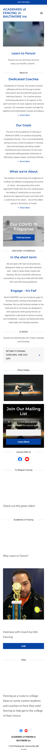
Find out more (24, 237)
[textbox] (23, 432)
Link (23, 646)
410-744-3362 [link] (23, 2)
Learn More (23, 441)
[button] (41, 13)
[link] (19, 17)
